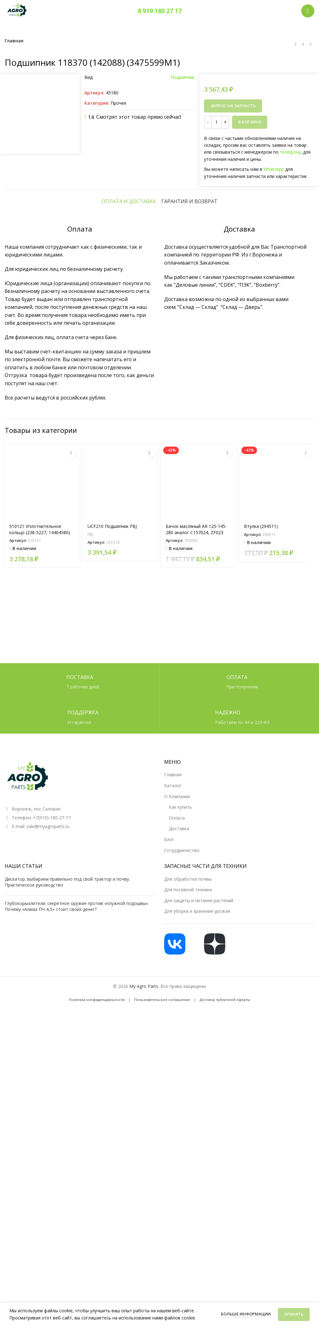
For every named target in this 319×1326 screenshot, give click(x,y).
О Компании (177, 1090)
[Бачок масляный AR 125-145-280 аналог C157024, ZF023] (198, 846)
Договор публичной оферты (225, 1293)
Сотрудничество (181, 1143)
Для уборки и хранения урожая (197, 1205)
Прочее (118, 103)
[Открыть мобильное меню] (307, 11)
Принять (293, 1314)
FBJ (90, 899)
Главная (14, 41)
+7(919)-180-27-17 (52, 1111)
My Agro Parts (143, 1280)
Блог (169, 1133)
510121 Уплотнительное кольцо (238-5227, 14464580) (39, 894)
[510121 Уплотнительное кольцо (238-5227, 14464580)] (42, 846)
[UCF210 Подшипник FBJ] (120, 846)
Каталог (173, 1079)
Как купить (180, 1100)
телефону (290, 152)
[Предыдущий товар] (295, 44)
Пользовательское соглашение (162, 1293)
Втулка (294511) (261, 891)
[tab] (129, 566)
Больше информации (246, 1314)
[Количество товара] (216, 122)
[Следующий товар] (310, 44)
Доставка (179, 1122)
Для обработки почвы (188, 1172)
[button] (71, 817)
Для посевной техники (188, 1183)
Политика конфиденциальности (97, 1293)
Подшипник (183, 77)
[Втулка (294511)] (276, 846)
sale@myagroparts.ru (47, 1120)
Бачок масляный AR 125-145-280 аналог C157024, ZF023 (196, 894)
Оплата (177, 1111)
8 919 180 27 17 (160, 11)
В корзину (249, 122)
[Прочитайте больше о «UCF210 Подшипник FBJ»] (149, 817)
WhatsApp (274, 169)
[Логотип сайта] (17, 10)
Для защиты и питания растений (198, 1194)
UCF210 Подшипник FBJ (112, 891)
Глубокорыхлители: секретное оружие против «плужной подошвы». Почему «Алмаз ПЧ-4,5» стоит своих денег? (77, 1200)
